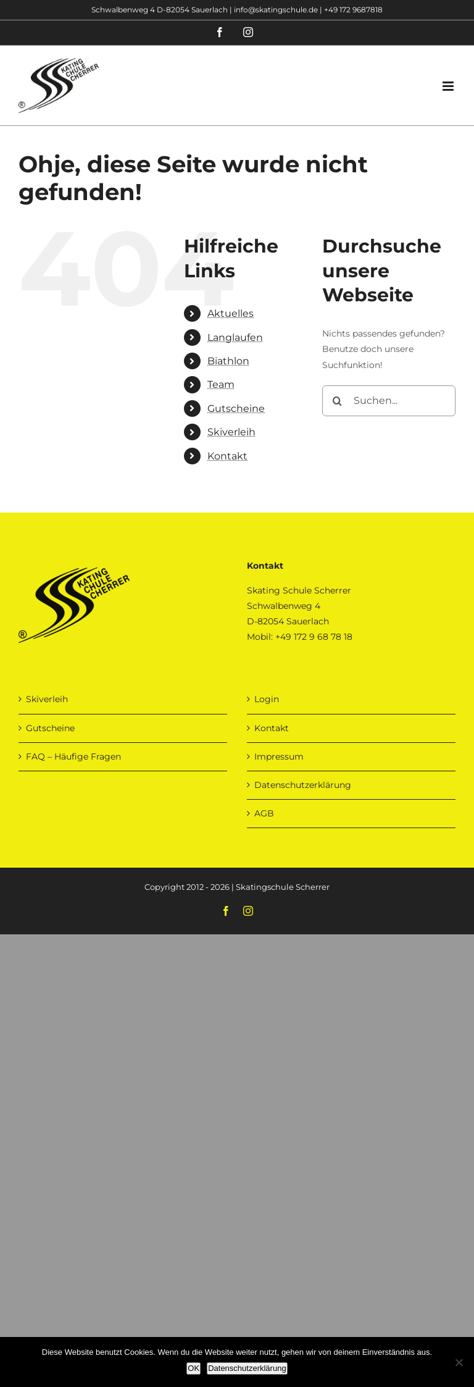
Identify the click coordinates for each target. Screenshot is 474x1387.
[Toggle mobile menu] (449, 86)
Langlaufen (235, 337)
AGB (264, 813)
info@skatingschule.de (276, 9)
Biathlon (228, 361)
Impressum (279, 756)
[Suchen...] (388, 400)
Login (266, 699)
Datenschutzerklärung (302, 784)
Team (221, 384)
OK (193, 1368)
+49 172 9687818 (353, 9)
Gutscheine (236, 408)
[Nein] (458, 1362)
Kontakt (227, 456)
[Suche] (337, 400)
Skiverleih (231, 432)
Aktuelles (230, 313)
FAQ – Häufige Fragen (73, 756)
